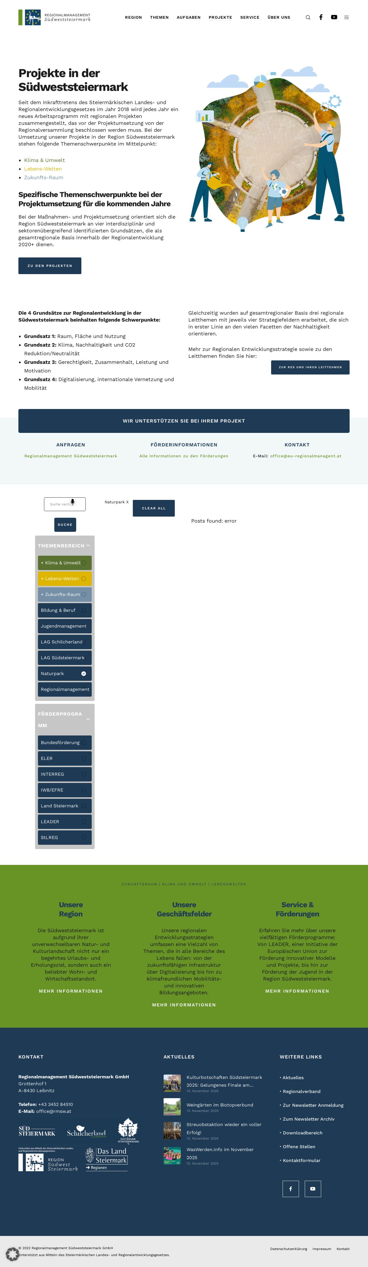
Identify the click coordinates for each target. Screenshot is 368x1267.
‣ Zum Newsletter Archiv (307, 1119)
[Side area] (343, 17)
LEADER (50, 821)
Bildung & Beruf (58, 610)
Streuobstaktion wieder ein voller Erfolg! (224, 1128)
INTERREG (52, 774)
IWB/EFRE (52, 790)
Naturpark (52, 673)
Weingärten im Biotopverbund (220, 1105)
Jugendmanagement (64, 626)
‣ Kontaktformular (300, 1160)
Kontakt (343, 1249)
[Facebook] (317, 17)
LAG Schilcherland (62, 642)
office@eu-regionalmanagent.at (306, 456)
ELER (47, 758)
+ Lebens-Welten (60, 578)
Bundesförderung (60, 742)
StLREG (49, 837)
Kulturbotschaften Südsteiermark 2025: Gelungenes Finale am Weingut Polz (224, 1082)
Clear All (154, 508)
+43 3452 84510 (55, 1104)
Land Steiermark (59, 806)
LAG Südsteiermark (63, 657)
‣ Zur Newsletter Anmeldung (312, 1105)
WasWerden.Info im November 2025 (220, 1153)
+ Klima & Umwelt (61, 562)
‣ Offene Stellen (297, 1146)
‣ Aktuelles (292, 1077)
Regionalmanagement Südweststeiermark (70, 456)
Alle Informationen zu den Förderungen (184, 456)
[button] (12, 1254)
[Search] (304, 17)
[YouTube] (330, 17)
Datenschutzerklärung (288, 1249)
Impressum (322, 1249)
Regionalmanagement (65, 689)
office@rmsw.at (53, 1111)
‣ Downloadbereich (301, 1133)
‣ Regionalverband (300, 1091)
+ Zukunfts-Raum (60, 594)
